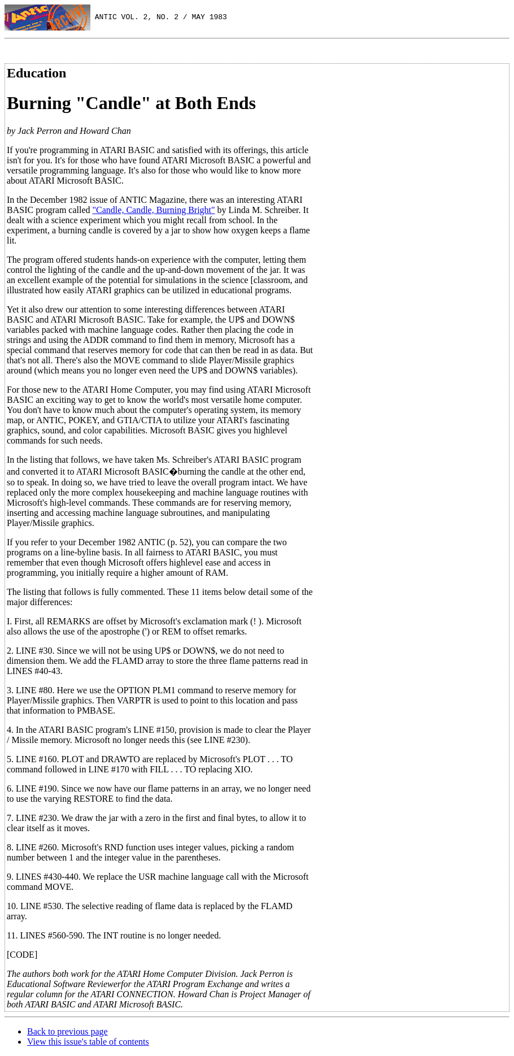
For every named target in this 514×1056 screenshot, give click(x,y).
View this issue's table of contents (88, 1041)
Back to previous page (67, 1031)
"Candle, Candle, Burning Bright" (154, 210)
